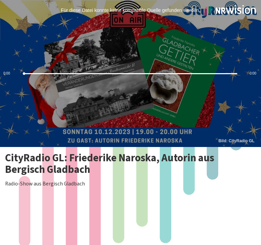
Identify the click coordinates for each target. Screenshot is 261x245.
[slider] (130, 73)
